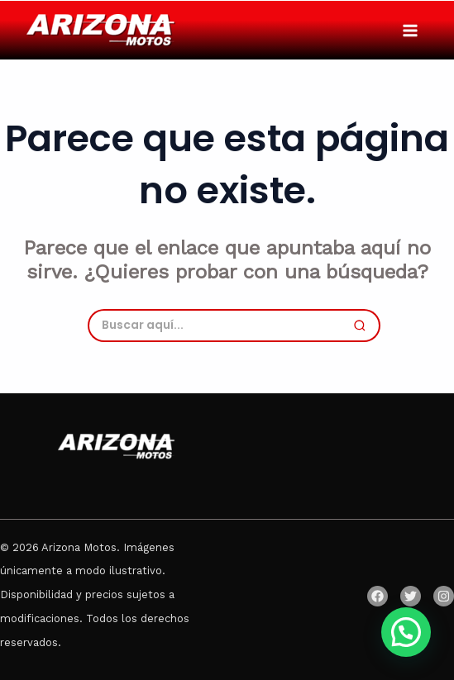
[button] (406, 632)
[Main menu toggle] (410, 29)
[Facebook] (377, 596)
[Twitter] (410, 596)
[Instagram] (443, 596)
